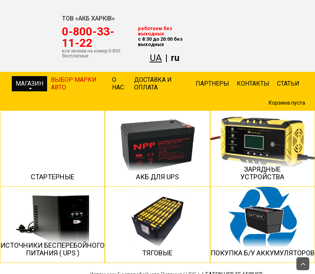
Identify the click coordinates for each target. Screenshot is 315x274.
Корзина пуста (287, 103)
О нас (118, 83)
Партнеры (212, 83)
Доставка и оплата (153, 83)
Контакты (253, 83)
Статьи (288, 83)
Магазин (29, 84)
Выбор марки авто (74, 83)
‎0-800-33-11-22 (88, 37)
